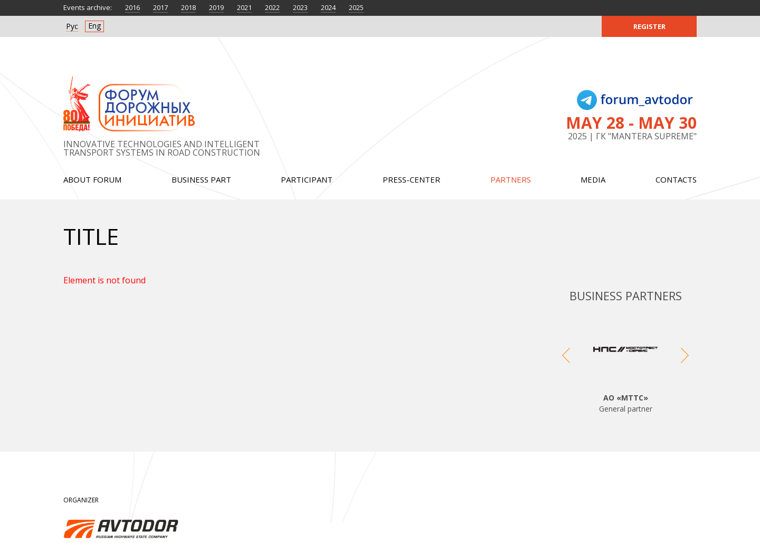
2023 (300, 7)
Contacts (676, 179)
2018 (188, 7)
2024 (328, 7)
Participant (306, 179)
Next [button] (685, 366)
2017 (160, 7)
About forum (92, 179)
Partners (510, 179)
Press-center (411, 179)
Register (649, 26)
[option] (625, 365)
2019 (216, 7)
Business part (201, 179)
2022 (272, 7)
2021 (244, 7)
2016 (132, 7)
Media (593, 179)
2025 (356, 7)
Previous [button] (566, 366)
